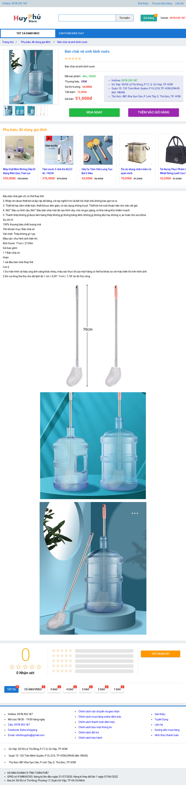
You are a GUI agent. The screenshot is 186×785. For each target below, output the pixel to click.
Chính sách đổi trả (88, 732)
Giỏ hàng (148, 17)
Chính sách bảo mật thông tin (95, 727)
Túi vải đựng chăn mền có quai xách (136, 171)
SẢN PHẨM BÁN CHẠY (71, 33)
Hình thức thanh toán (167, 735)
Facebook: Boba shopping (22, 729)
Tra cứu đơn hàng (162, 3)
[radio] (12, 667)
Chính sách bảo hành (90, 737)
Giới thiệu (160, 714)
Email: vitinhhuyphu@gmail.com (26, 735)
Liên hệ (179, 3)
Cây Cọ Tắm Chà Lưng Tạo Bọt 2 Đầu (97, 171)
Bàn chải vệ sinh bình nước (72, 42)
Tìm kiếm (124, 17)
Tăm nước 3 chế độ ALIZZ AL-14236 (57, 171)
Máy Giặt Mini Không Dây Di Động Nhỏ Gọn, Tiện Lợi (19, 171)
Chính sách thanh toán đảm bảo (96, 722)
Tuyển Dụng (161, 719)
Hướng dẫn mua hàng (167, 729)
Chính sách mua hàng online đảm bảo (99, 716)
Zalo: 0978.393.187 (19, 724)
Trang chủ (10, 42)
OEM (84, 81)
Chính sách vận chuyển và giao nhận (99, 711)
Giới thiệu (143, 3)
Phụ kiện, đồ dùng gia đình (35, 42)
